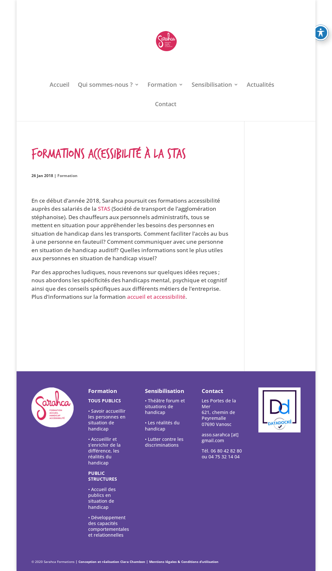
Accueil (59, 85)
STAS (104, 208)
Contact (165, 105)
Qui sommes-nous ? (105, 85)
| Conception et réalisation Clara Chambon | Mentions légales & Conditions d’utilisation (147, 561)
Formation (162, 85)
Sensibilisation (212, 85)
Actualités (260, 85)
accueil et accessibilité (156, 296)
